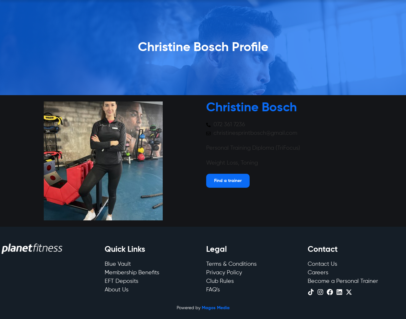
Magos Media (216, 308)
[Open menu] (228, 181)
